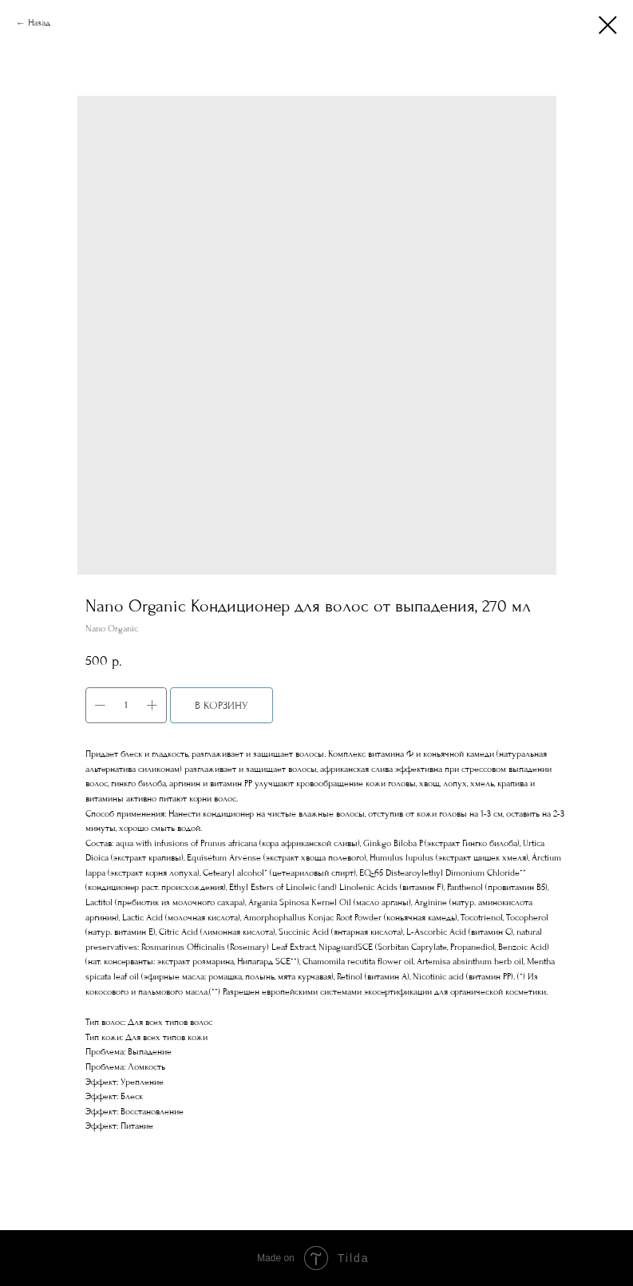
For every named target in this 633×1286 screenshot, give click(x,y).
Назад (39, 23)
